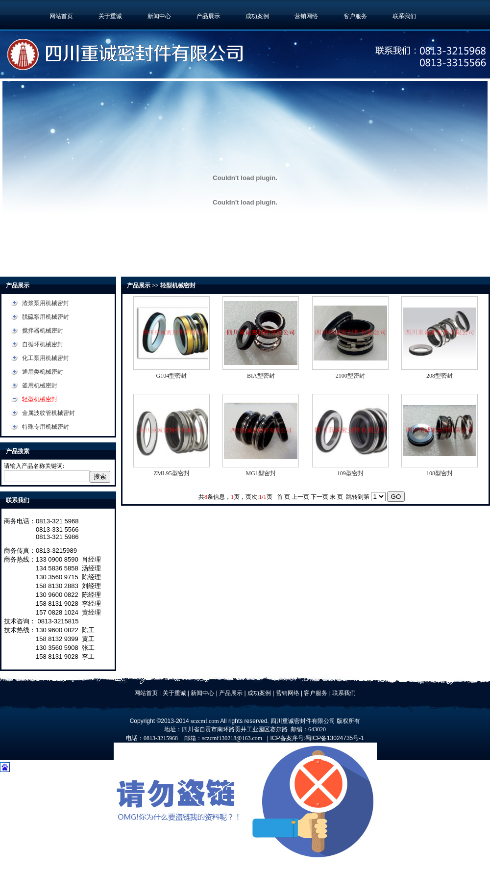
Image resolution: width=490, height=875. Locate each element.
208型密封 (439, 375)
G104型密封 (171, 375)
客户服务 (355, 16)
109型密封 (350, 473)
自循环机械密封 (42, 344)
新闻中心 (159, 16)
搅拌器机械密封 (42, 330)
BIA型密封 (261, 375)
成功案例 (257, 16)
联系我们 (404, 16)
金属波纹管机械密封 (48, 413)
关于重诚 (110, 16)
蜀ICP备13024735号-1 (334, 738)
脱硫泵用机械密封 (45, 316)
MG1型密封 (261, 473)
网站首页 (61, 16)
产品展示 (208, 16)
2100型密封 (350, 375)
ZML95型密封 (171, 473)
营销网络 (306, 16)
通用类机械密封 (42, 371)
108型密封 (439, 473)
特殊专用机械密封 (45, 426)
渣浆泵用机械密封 (45, 303)
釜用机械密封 (39, 385)
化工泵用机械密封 (45, 358)
